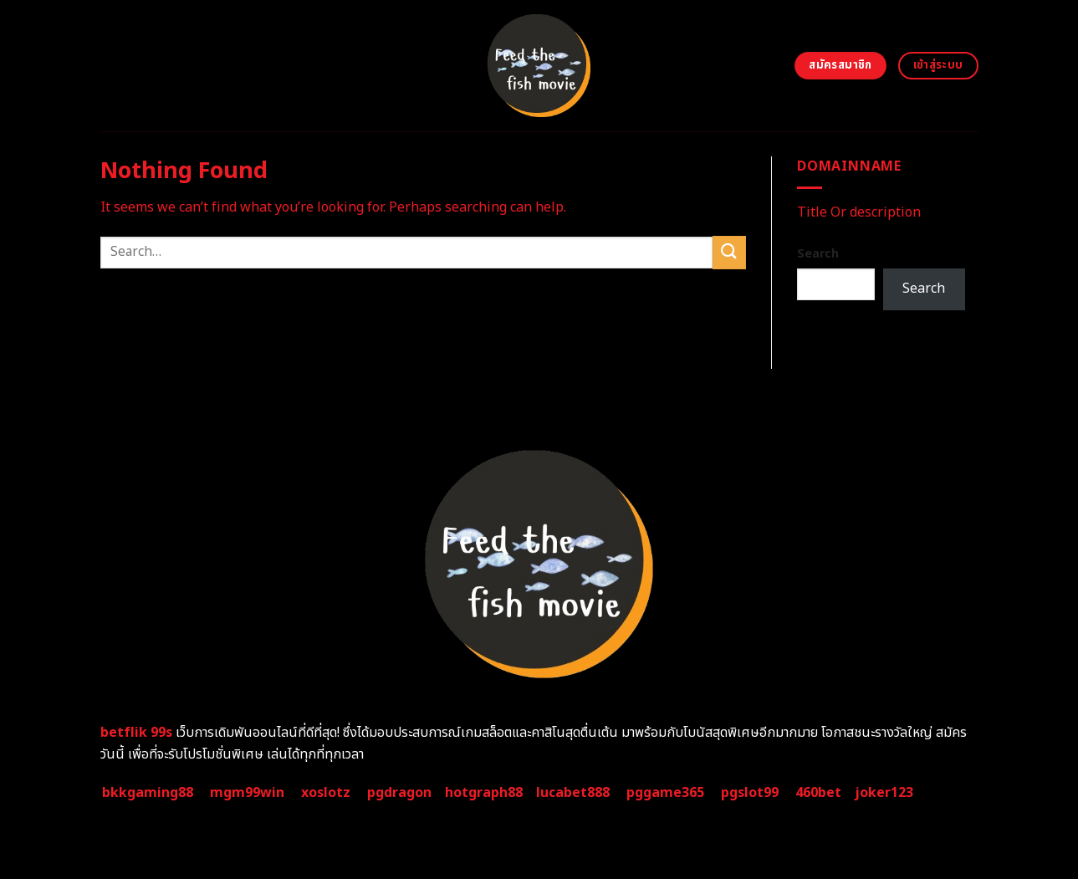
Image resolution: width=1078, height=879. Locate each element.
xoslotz (325, 793)
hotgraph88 (484, 793)
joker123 (884, 793)
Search (818, 254)
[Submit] (729, 252)
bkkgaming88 (147, 793)
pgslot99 (750, 793)
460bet (818, 793)
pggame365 (665, 793)
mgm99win (247, 793)
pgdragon (399, 793)
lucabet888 (573, 793)
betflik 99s (136, 733)
